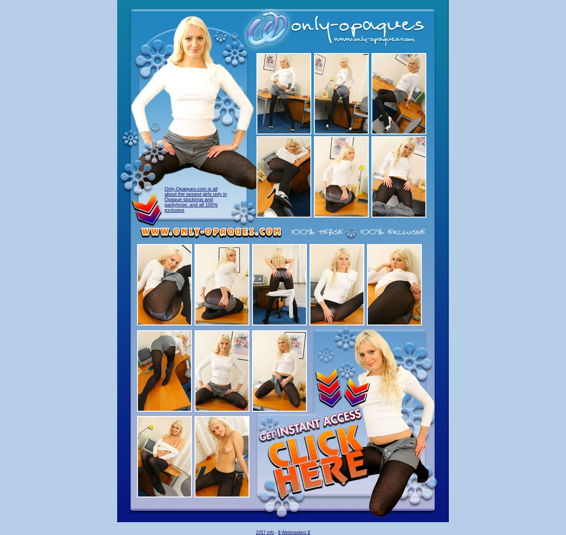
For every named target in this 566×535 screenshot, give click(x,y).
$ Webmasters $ (294, 532)
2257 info (265, 532)
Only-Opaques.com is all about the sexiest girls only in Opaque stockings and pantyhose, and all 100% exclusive (195, 199)
